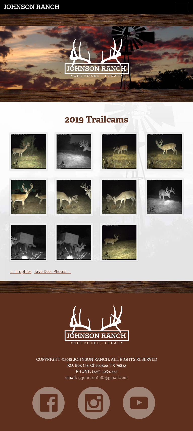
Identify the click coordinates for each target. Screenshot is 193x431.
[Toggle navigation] (182, 7)
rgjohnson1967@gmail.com (103, 377)
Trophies (20, 271)
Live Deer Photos (52, 271)
